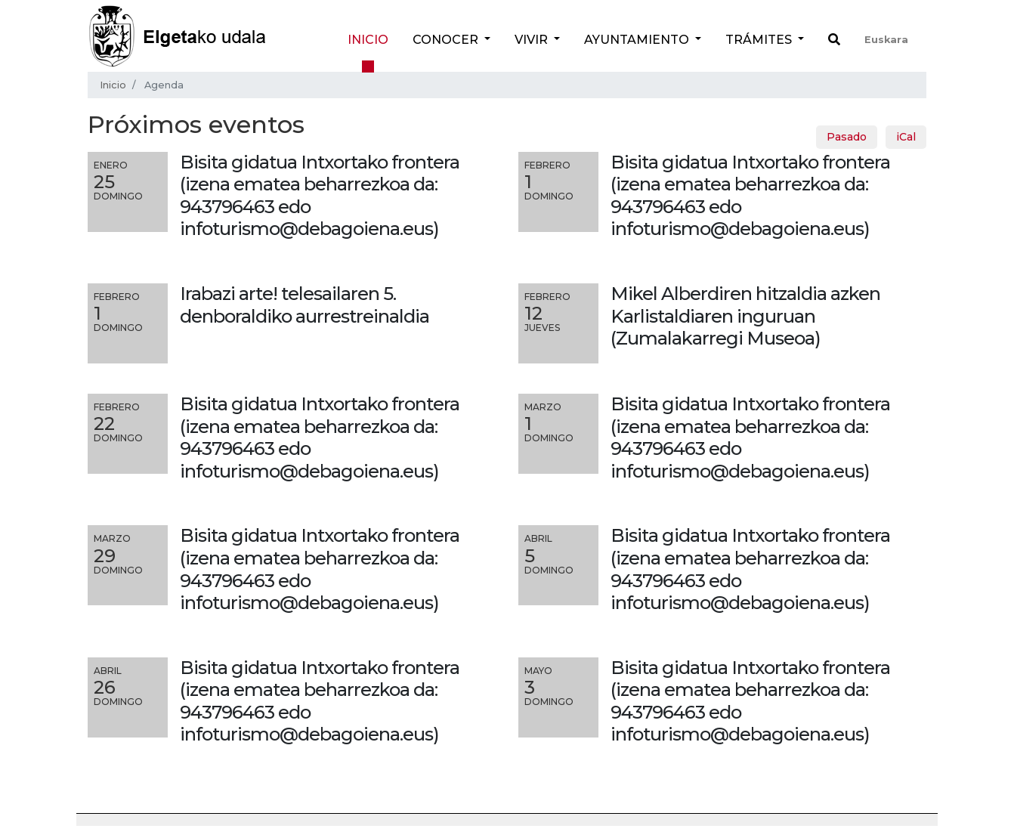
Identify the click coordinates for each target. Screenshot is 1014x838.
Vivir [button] (533, 39)
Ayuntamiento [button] (638, 39)
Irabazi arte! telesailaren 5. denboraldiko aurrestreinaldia (304, 305)
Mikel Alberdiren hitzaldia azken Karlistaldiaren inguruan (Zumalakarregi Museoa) (745, 316)
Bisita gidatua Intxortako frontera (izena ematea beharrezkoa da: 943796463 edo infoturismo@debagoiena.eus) (319, 437)
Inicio (368, 39)
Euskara (886, 39)
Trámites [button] (760, 39)
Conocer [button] (447, 39)
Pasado (847, 137)
